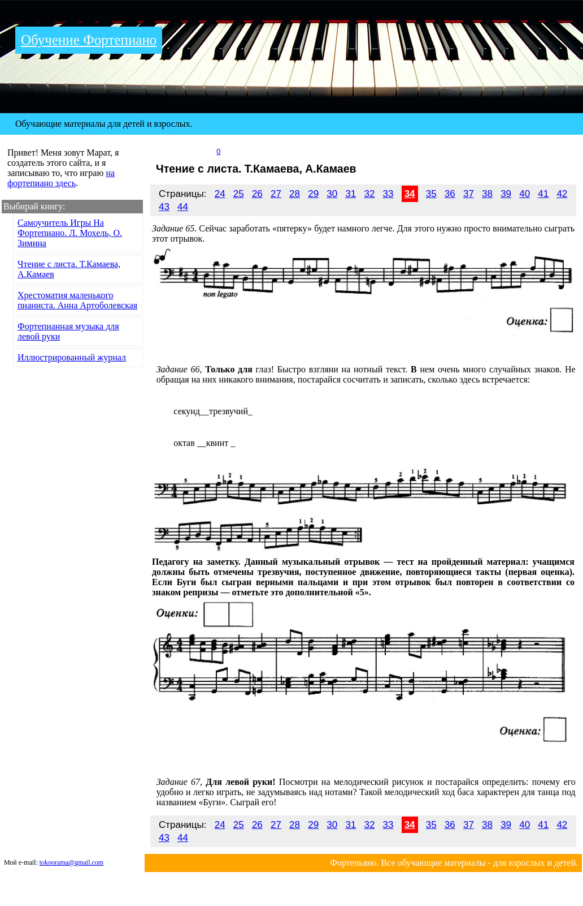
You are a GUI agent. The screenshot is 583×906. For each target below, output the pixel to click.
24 (220, 193)
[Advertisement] (72, 455)
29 (313, 193)
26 (257, 193)
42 (561, 193)
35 (431, 193)
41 (543, 193)
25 (238, 193)
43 (164, 206)
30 (332, 193)
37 (468, 193)
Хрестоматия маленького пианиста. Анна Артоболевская (77, 300)
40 (524, 193)
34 (409, 193)
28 (294, 193)
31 (350, 193)
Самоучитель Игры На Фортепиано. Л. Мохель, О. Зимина (70, 233)
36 (450, 193)
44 (182, 206)
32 (369, 193)
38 (487, 193)
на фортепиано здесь (61, 178)
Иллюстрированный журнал (72, 357)
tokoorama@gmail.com (71, 862)
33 (388, 193)
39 (506, 193)
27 (276, 193)
